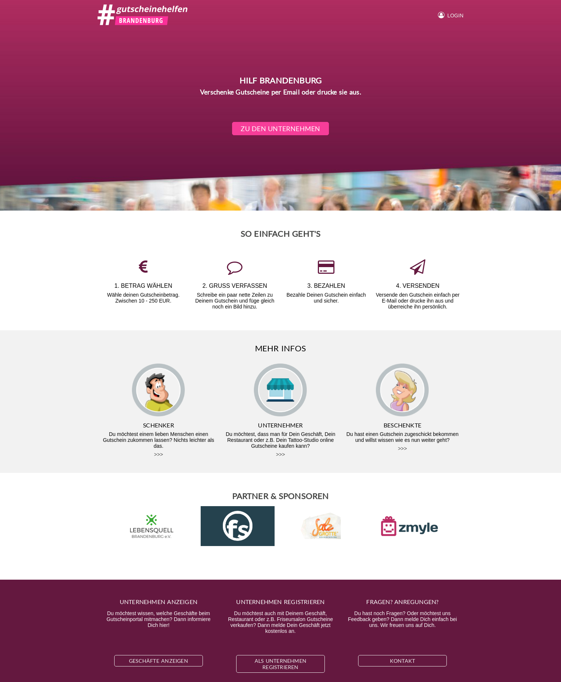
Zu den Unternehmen (280, 129)
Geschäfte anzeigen (158, 661)
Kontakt (402, 661)
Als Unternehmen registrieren (280, 664)
